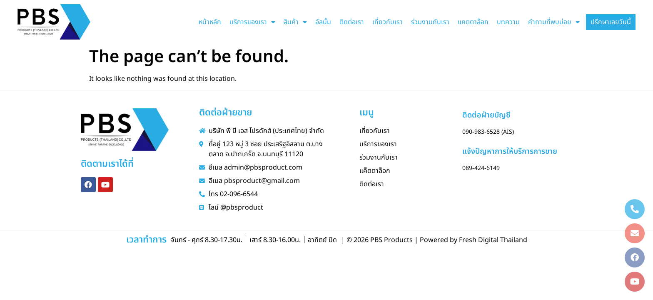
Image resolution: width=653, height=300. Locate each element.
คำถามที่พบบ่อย (554, 22)
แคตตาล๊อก (473, 22)
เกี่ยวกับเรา (387, 22)
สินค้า (295, 22)
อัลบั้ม (323, 22)
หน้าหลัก (210, 22)
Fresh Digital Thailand (493, 240)
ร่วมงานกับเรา (430, 22)
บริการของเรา (252, 22)
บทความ (508, 22)
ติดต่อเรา (351, 22)
